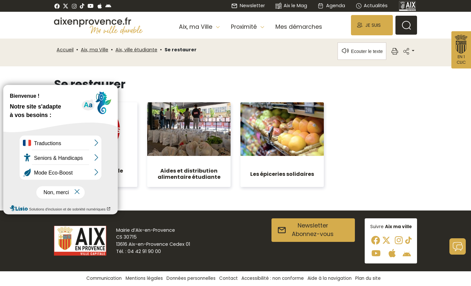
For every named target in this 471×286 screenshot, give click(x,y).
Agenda (331, 5)
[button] (372, 25)
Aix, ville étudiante (136, 49)
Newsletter (248, 5)
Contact (228, 278)
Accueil (65, 49)
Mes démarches (298, 27)
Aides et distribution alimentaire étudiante (189, 174)
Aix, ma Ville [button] (196, 27)
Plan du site (368, 278)
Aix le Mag (291, 6)
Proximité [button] (244, 27)
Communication (104, 278)
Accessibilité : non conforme (272, 278)
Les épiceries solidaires (282, 174)
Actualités (372, 5)
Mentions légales (144, 278)
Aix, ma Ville (94, 49)
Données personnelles (191, 278)
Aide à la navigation (329, 278)
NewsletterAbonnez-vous (305, 230)
